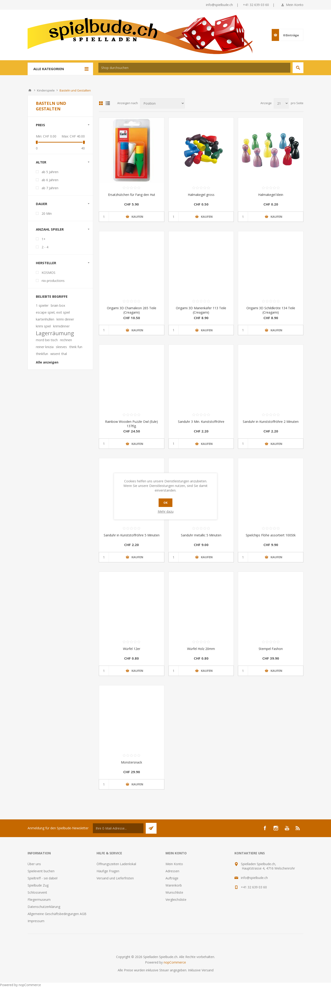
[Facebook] (264, 828)
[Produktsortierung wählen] (162, 103)
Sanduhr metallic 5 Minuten (201, 535)
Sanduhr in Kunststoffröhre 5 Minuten (132, 535)
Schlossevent (37, 892)
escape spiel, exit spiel (53, 312)
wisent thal (58, 354)
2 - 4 (45, 247)
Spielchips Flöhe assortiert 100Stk (271, 535)
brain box (58, 305)
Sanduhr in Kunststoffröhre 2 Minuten (271, 421)
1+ (44, 239)
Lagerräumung (55, 333)
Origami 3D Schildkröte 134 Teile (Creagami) (270, 310)
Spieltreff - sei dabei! (42, 878)
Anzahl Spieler (50, 229)
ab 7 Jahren (50, 188)
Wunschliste (174, 892)
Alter (41, 162)
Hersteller (46, 262)
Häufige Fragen (108, 871)
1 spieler (42, 305)
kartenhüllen (45, 319)
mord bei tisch (47, 340)
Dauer (41, 203)
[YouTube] (287, 828)
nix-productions (53, 280)
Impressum (36, 921)
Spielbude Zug (38, 885)
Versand (208, 970)
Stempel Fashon (271, 649)
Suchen (298, 67)
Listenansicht (108, 103)
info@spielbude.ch (219, 5)
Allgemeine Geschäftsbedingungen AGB (57, 914)
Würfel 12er (131, 649)
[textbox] (194, 68)
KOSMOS (48, 272)
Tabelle (101, 103)
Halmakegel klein (270, 194)
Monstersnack (131, 762)
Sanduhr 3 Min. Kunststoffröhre (201, 421)
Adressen (172, 871)
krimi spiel (43, 326)
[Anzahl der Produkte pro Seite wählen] (281, 103)
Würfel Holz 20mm (201, 649)
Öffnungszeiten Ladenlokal (116, 864)
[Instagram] (276, 828)
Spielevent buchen (41, 871)
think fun (75, 347)
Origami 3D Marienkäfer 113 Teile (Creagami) (201, 310)
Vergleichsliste (176, 899)
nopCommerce (175, 962)
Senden (151, 828)
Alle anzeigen (47, 362)
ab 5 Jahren (50, 172)
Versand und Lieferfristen (115, 878)
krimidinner (61, 326)
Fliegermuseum (39, 899)
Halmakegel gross (201, 194)
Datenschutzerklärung (44, 906)
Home (30, 90)
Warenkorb (174, 885)
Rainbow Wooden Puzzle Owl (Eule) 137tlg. (131, 423)
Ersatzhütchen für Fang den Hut (131, 194)
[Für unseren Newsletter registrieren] (118, 828)
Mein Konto (294, 5)
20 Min (47, 213)
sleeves (61, 347)
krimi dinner (65, 319)
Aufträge (172, 878)
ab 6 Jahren (50, 180)
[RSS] (298, 828)
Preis (40, 125)
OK (165, 503)
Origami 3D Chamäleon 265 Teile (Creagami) (131, 310)
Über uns (34, 864)
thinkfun (42, 354)
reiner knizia (45, 347)
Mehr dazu (166, 511)
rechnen (66, 340)
